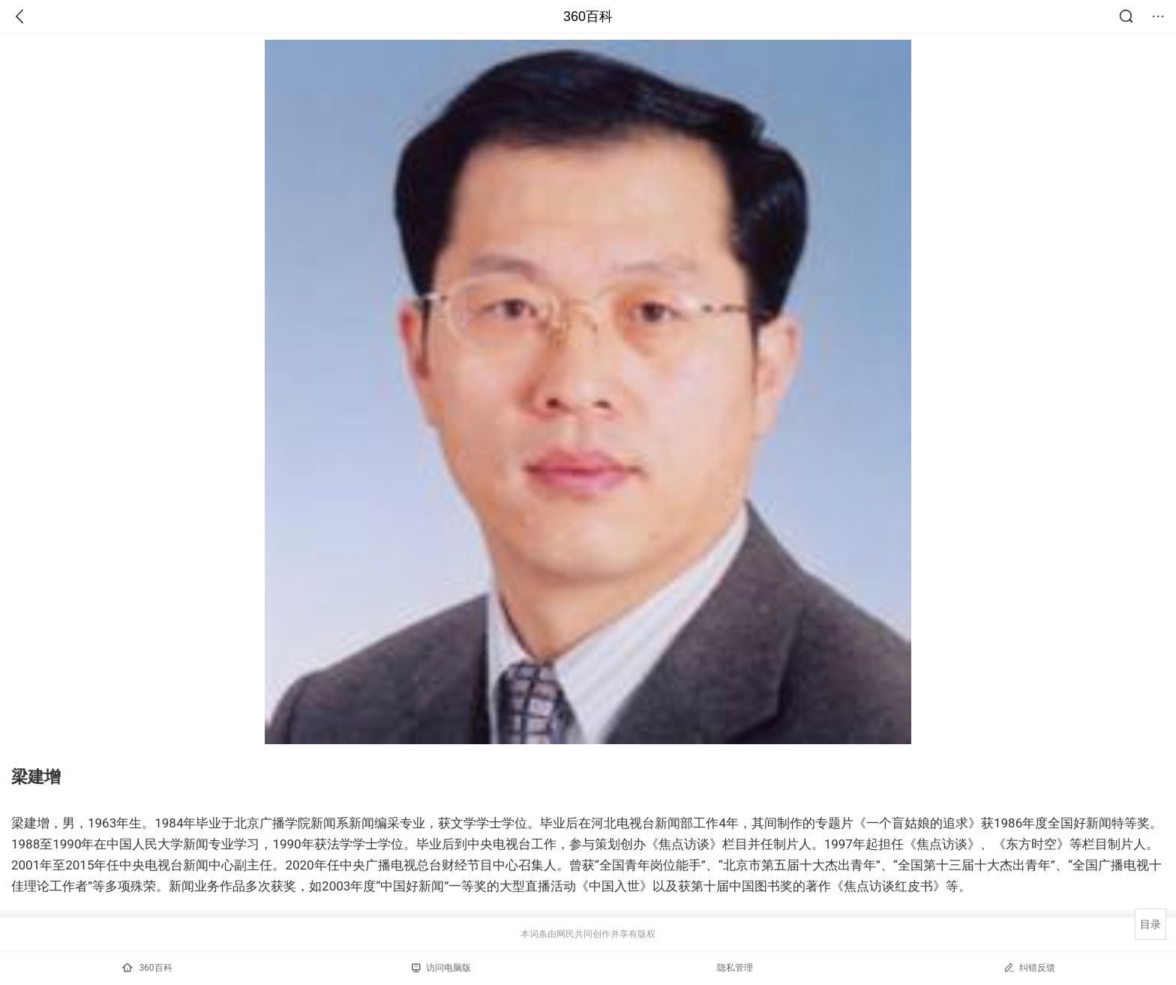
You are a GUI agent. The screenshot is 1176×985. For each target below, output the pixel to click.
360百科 (588, 16)
